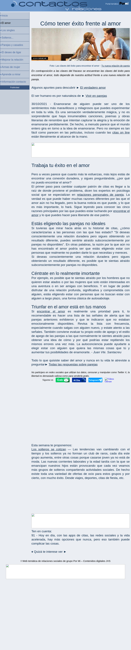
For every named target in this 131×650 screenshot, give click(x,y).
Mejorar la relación (12, 59)
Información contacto (14, 81)
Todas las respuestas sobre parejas (73, 364)
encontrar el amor (51, 311)
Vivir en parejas (96, 95)
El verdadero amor (93, 87)
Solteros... (7, 37)
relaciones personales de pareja (100, 194)
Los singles (8, 30)
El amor (6, 23)
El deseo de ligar (11, 52)
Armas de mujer (11, 67)
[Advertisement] (80, 412)
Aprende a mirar (11, 74)
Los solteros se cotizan (48, 449)
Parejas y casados (12, 45)
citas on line (121, 132)
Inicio (5, 15)
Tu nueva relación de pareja (115, 65)
